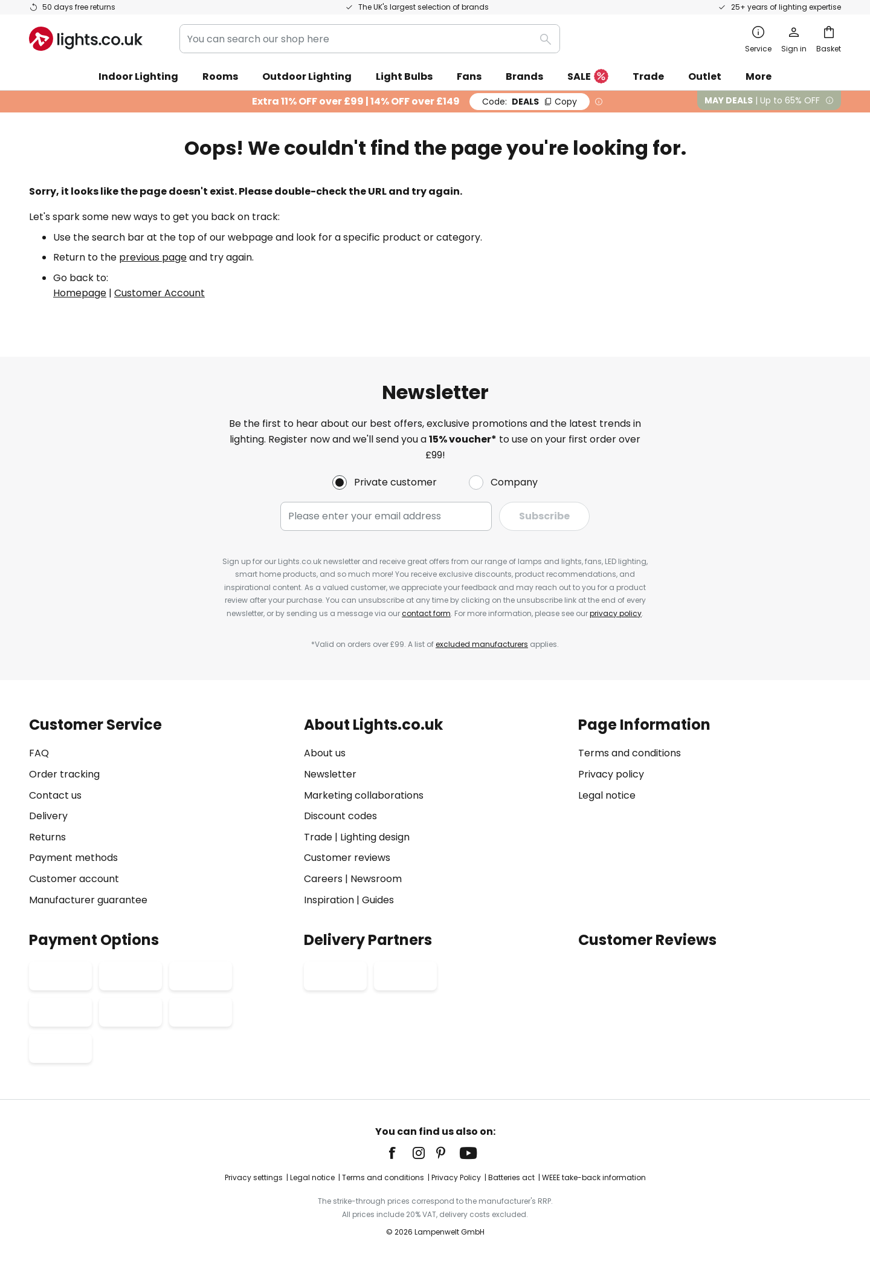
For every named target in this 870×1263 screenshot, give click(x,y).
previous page (153, 257)
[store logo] (86, 39)
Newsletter (330, 774)
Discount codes (340, 816)
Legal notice (607, 795)
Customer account (74, 879)
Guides (378, 900)
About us (325, 753)
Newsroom (376, 879)
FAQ (39, 753)
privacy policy (616, 613)
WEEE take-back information (594, 1177)
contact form (426, 613)
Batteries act (511, 1177)
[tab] (160, 812)
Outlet (704, 76)
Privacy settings (254, 1177)
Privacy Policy (456, 1177)
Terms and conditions (629, 753)
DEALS (529, 102)
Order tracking (64, 774)
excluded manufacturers (482, 644)
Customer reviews (347, 858)
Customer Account (159, 293)
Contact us (55, 795)
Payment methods (73, 858)
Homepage (79, 293)
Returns (47, 837)
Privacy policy (611, 774)
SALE (587, 77)
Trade (648, 76)
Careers (323, 879)
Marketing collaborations (364, 795)
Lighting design (375, 837)
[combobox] (369, 39)
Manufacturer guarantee (88, 900)
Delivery (48, 816)
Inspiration (329, 900)
